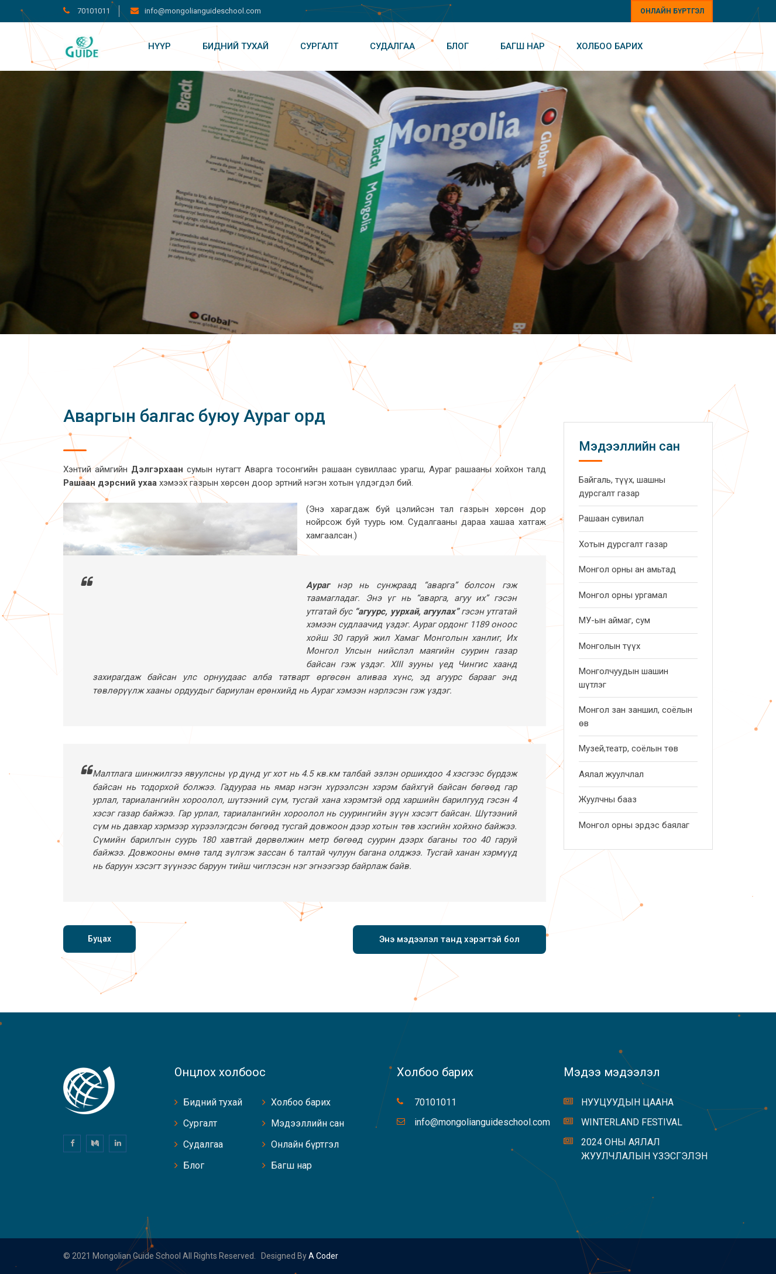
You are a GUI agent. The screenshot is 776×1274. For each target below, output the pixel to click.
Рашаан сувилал (611, 518)
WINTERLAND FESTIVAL (631, 1122)
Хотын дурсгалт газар (623, 544)
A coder (322, 1256)
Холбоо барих (609, 46)
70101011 (92, 10)
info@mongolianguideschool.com (203, 10)
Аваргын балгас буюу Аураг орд (194, 416)
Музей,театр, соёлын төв (628, 748)
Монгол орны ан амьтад (627, 569)
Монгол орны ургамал (623, 595)
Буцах (99, 938)
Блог (458, 46)
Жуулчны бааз (608, 799)
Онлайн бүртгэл (672, 11)
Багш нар (522, 46)
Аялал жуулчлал (611, 774)
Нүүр (159, 46)
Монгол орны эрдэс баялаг (634, 825)
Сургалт (319, 46)
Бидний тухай (235, 46)
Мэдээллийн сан (307, 1123)
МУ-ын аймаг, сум (614, 620)
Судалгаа (392, 46)
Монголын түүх (609, 646)
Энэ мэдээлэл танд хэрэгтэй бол (449, 939)
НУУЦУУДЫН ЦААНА (627, 1102)
